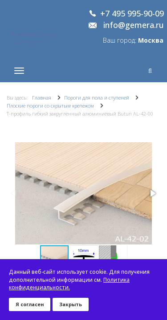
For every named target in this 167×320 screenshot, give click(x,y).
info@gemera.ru (133, 25)
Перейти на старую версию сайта (33, 38)
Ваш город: (133, 40)
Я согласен (30, 304)
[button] (152, 193)
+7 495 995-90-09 (132, 14)
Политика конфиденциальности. (69, 283)
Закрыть (70, 304)
